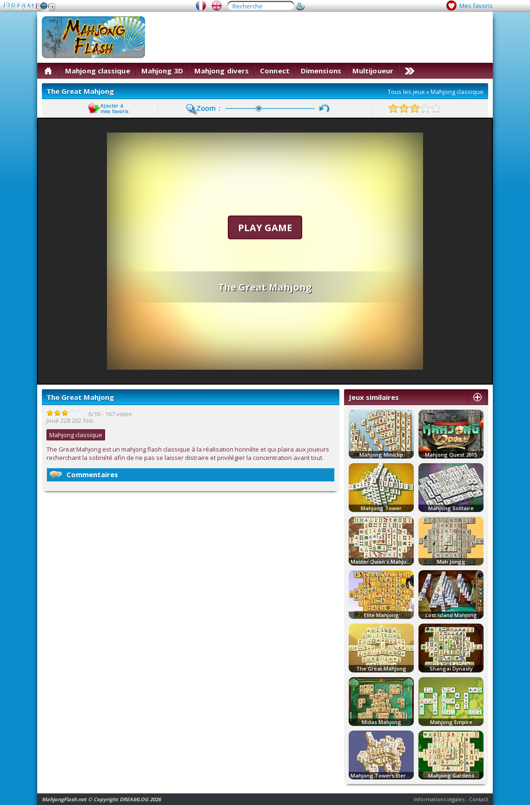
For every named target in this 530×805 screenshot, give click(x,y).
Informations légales (439, 799)
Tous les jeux (406, 91)
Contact (478, 799)
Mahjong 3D (162, 70)
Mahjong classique (97, 70)
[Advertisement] (366, 81)
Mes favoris (476, 5)
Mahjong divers (221, 70)
